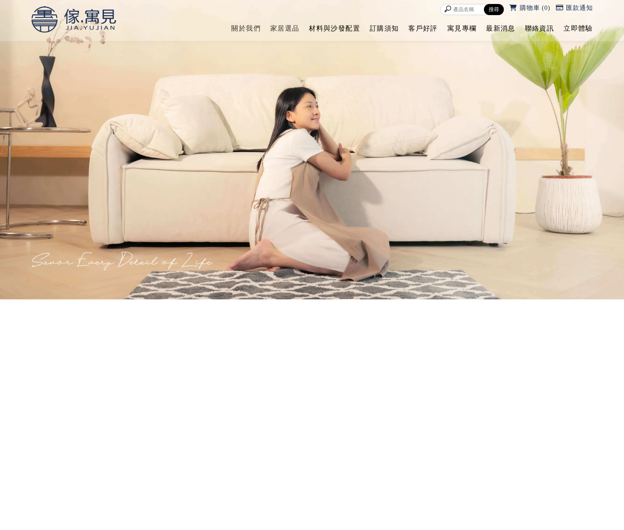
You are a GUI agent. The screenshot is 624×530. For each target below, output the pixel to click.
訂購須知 (384, 28)
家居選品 (284, 28)
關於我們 (245, 28)
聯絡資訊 (539, 28)
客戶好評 (422, 28)
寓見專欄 (461, 28)
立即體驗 (578, 28)
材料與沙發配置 (334, 28)
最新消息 (500, 28)
